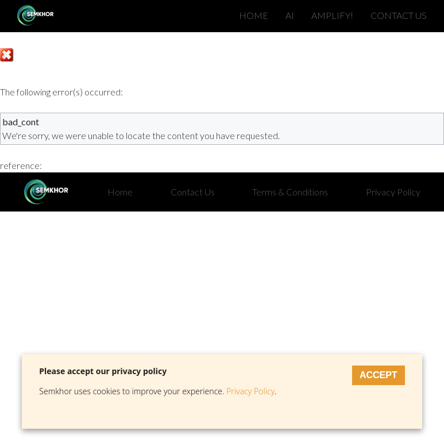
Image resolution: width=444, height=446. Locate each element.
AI (289, 15)
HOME (253, 15)
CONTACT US (398, 15)
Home (120, 191)
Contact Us (193, 191)
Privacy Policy (393, 191)
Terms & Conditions (290, 191)
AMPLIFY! (332, 15)
